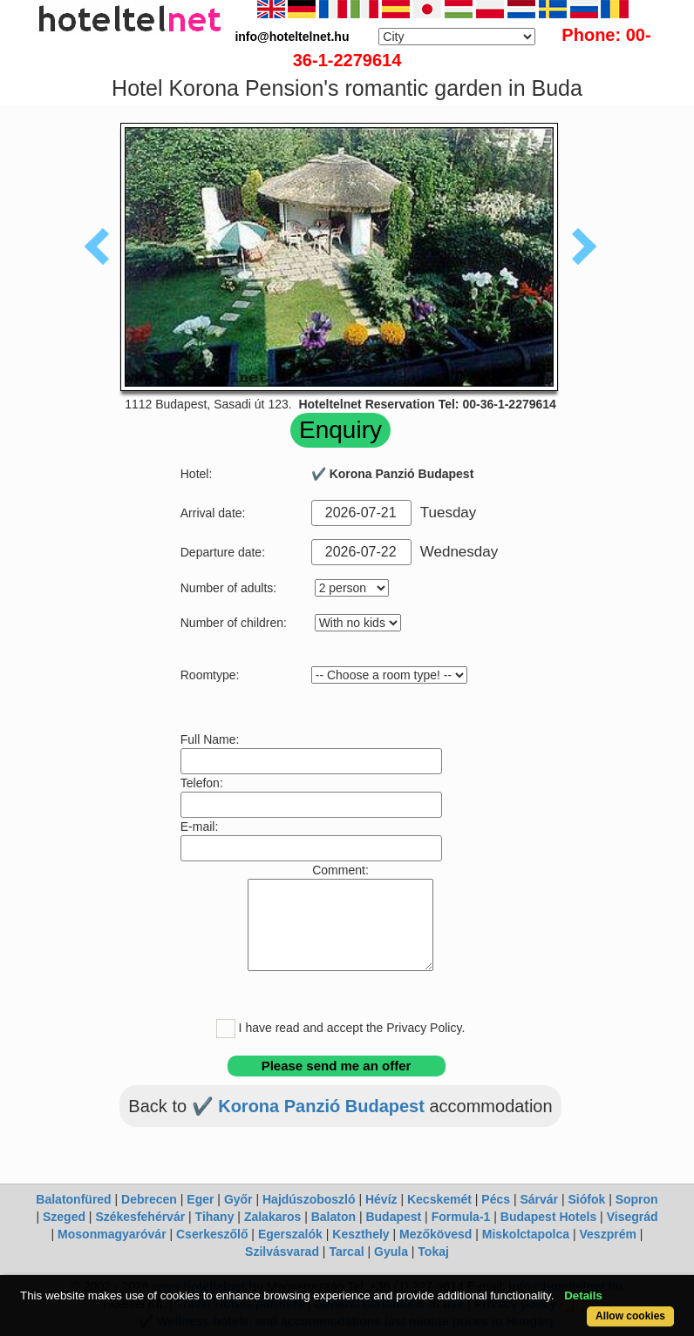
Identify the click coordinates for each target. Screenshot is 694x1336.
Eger (200, 1199)
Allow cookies (630, 1316)
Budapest (393, 1217)
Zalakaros (272, 1217)
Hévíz (381, 1199)
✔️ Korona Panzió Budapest (311, 1106)
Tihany (215, 1217)
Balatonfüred (73, 1199)
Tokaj (433, 1251)
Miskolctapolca (525, 1234)
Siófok (586, 1199)
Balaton (333, 1217)
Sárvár (539, 1199)
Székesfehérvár (140, 1217)
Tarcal (346, 1251)
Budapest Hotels (548, 1217)
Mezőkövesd (435, 1234)
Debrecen (149, 1199)
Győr (238, 1199)
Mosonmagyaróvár (112, 1234)
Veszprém (608, 1234)
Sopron (637, 1199)
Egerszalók (290, 1234)
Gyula (391, 1251)
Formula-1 (461, 1217)
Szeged (64, 1217)
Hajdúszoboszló (309, 1199)
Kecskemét (439, 1199)
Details (583, 1295)
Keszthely (360, 1234)
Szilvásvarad (282, 1251)
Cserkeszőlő (212, 1234)
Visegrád (632, 1217)
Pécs (495, 1199)
